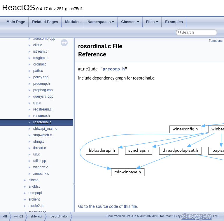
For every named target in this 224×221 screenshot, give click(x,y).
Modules (72, 22)
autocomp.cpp (44, 39)
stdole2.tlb (37, 206)
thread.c (39, 148)
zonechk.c (41, 174)
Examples (174, 22)
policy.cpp (40, 77)
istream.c (40, 51)
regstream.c (42, 109)
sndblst (34, 186)
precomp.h (41, 84)
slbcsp (33, 180)
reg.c (37, 103)
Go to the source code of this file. (108, 206)
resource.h (41, 116)
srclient (34, 199)
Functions (216, 41)
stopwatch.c (42, 135)
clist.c (37, 45)
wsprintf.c (40, 167)
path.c (38, 71)
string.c (39, 141)
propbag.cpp (43, 90)
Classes (130, 22)
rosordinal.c (42, 122)
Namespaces (101, 22)
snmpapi (35, 193)
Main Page (15, 22)
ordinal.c (39, 64)
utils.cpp (39, 161)
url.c (36, 154)
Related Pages (45, 22)
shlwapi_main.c (45, 129)
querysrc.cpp (43, 96)
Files (152, 22)
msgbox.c (40, 58)
